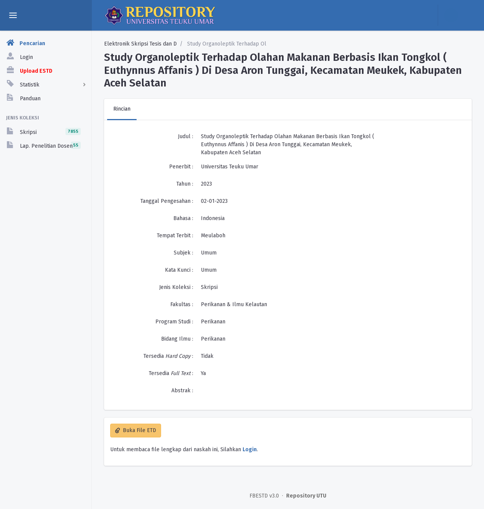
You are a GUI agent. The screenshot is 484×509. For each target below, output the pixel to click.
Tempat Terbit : (175, 235)
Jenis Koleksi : (176, 287)
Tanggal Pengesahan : (166, 201)
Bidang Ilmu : (177, 339)
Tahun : (184, 184)
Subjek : (183, 253)
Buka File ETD (135, 430)
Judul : (185, 136)
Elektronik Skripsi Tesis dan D (140, 44)
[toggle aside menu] (13, 15)
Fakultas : (181, 304)
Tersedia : (168, 356)
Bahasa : (183, 218)
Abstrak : (182, 390)
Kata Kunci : (179, 270)
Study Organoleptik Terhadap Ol (226, 44)
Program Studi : (174, 321)
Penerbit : (181, 166)
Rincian (121, 109)
